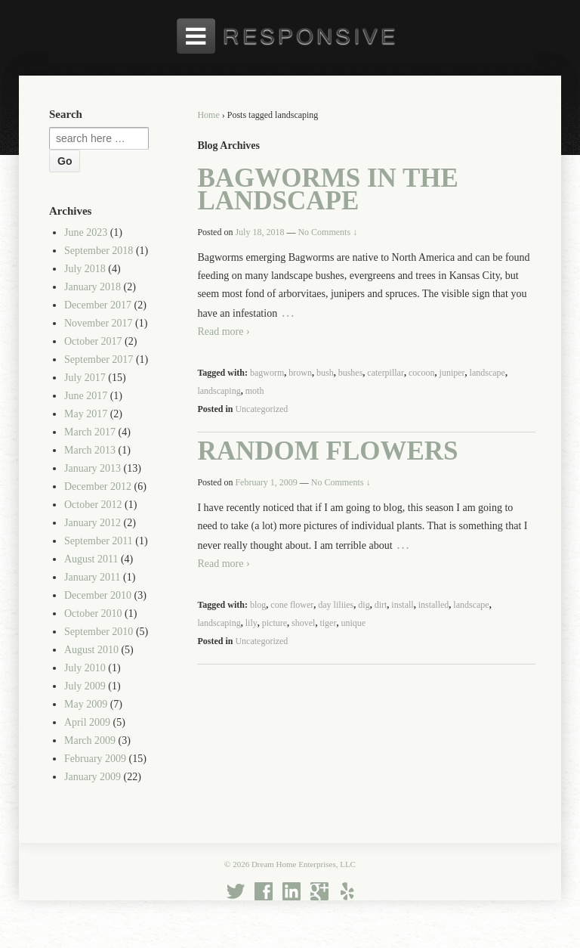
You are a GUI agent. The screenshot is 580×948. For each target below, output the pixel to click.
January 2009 (92, 776)
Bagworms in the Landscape (327, 189)
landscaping (218, 391)
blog (258, 604)
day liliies (335, 604)
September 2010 (98, 631)
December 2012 (97, 486)
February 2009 (95, 758)
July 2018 (85, 268)
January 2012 (92, 522)
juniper (452, 372)
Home (208, 115)
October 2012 (93, 504)
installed (433, 604)
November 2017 (98, 323)
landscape (487, 372)
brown (300, 372)
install (402, 604)
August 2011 (91, 559)
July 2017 (85, 377)
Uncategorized (261, 409)
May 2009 (85, 704)
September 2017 (98, 359)
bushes (350, 372)
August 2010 (91, 649)
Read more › (223, 331)
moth (254, 391)
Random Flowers (327, 451)
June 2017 (85, 395)
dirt (381, 604)
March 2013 (90, 450)
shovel (303, 623)
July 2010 (85, 668)
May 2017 (85, 414)
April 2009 (87, 722)
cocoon (422, 372)
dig (363, 604)
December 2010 (97, 595)
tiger (327, 623)
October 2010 (93, 613)
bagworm (267, 372)
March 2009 (90, 740)
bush (325, 372)
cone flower (291, 604)
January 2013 (92, 468)
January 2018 (92, 287)
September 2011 (98, 541)
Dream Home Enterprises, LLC (302, 864)
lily (251, 623)
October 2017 (93, 341)
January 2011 (92, 577)
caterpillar (385, 372)
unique (353, 623)
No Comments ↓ (327, 232)
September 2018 (98, 250)
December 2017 (97, 305)
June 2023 (85, 232)
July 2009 (85, 686)
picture (274, 623)
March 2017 (90, 432)
